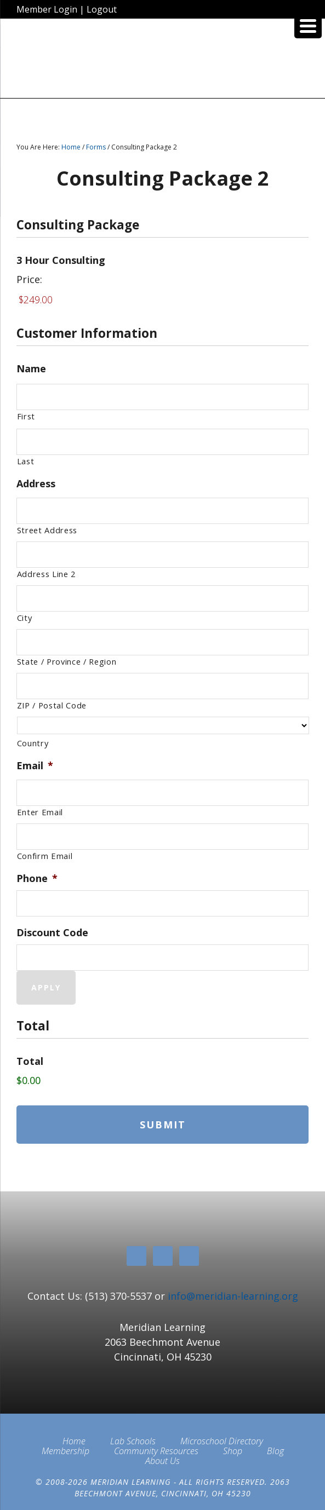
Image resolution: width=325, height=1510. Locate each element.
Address (35, 483)
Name (31, 368)
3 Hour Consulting (60, 260)
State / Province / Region (67, 661)
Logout (102, 9)
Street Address (47, 530)
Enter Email (40, 811)
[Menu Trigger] (308, 24)
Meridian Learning (162, 62)
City (24, 617)
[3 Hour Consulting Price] (162, 299)
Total (29, 1061)
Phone (37, 878)
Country (33, 742)
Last (26, 461)
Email (34, 765)
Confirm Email (45, 855)
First (26, 416)
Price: (29, 279)
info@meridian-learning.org (233, 1295)
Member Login (46, 9)
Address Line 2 (46, 573)
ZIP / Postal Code (52, 705)
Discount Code (52, 932)
